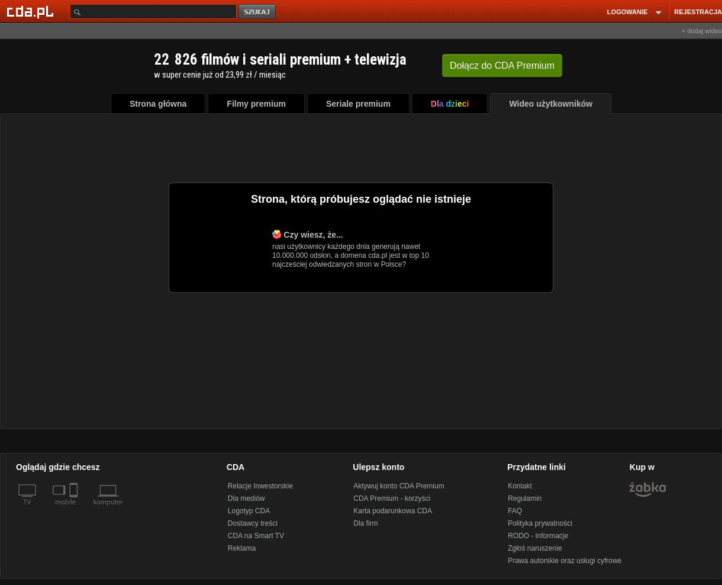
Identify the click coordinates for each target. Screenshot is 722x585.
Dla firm (365, 523)
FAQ (515, 511)
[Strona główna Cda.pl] (32, 11)
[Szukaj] (153, 11)
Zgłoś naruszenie (535, 548)
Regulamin (525, 498)
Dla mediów (246, 498)
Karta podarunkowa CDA (392, 511)
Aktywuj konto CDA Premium (398, 486)
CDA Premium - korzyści (391, 498)
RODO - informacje (538, 536)
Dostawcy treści (253, 523)
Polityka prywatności (540, 523)
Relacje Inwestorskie (260, 486)
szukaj (258, 12)
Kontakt (520, 486)
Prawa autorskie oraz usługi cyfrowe (564, 561)
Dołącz (502, 65)
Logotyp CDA (249, 511)
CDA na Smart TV (256, 536)
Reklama (242, 548)
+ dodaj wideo (702, 30)
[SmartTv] (75, 509)
